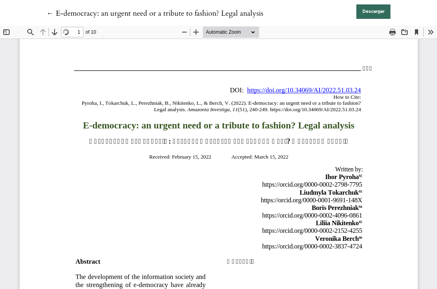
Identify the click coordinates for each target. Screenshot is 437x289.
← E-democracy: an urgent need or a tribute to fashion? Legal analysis (155, 13)
